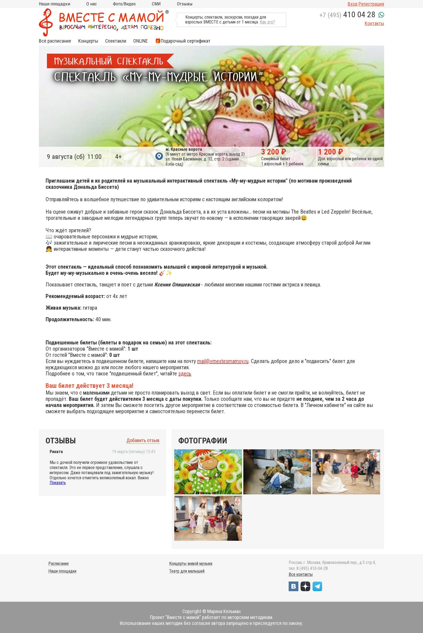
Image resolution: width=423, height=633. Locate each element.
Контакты (374, 23)
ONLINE (140, 41)
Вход (352, 4)
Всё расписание (55, 41)
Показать (58, 482)
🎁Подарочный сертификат (182, 41)
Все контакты (301, 574)
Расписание (58, 563)
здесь (184, 373)
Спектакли (115, 41)
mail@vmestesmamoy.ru (222, 361)
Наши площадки (54, 3)
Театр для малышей (186, 571)
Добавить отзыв (143, 440)
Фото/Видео (124, 3)
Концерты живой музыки (190, 563)
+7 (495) (347, 15)
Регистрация (371, 4)
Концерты (88, 41)
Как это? (267, 22)
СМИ (156, 3)
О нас (91, 3)
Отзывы (185, 3)
